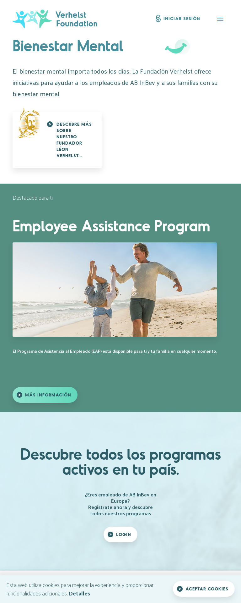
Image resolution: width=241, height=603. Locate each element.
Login (123, 534)
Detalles (79, 593)
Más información (48, 394)
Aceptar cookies (206, 588)
